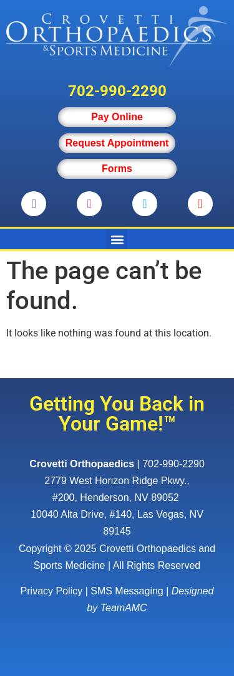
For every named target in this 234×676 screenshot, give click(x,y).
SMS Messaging (126, 591)
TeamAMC (123, 607)
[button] (117, 239)
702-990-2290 (117, 91)
